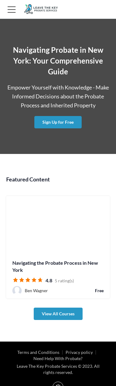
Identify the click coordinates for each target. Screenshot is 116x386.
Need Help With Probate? (58, 358)
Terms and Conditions (38, 352)
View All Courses (58, 313)
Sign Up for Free (58, 122)
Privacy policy (79, 352)
